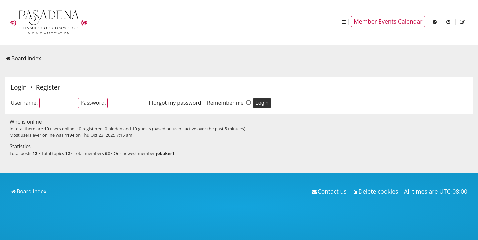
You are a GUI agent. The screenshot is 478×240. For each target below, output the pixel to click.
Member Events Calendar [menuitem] (388, 21)
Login (19, 87)
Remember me (229, 102)
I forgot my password (175, 102)
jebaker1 (165, 153)
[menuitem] (435, 21)
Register (48, 87)
